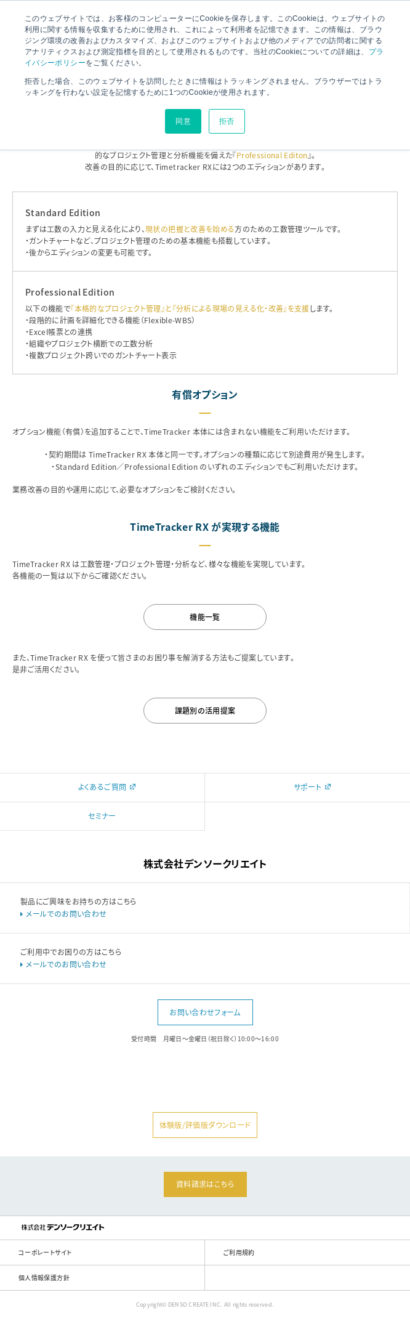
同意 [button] (183, 121)
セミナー (102, 815)
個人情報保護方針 (44, 1277)
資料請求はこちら (205, 1184)
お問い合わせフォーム (205, 1012)
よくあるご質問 (108, 786)
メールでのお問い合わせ (66, 913)
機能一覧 (205, 617)
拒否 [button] (227, 121)
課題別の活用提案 (205, 710)
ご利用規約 (239, 1252)
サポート (314, 786)
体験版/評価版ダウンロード (205, 1125)
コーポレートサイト (44, 1252)
